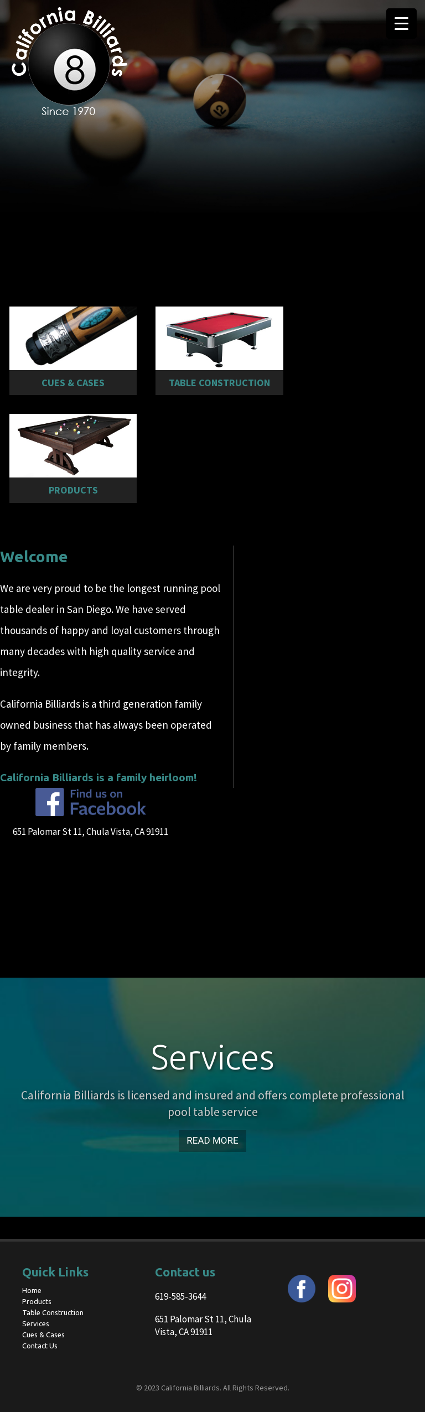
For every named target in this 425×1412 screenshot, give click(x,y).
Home (32, 1290)
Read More (212, 1140)
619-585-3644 (180, 1296)
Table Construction (53, 1312)
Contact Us (40, 1345)
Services (35, 1323)
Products (36, 1301)
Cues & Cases (43, 1334)
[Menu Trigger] (401, 23)
